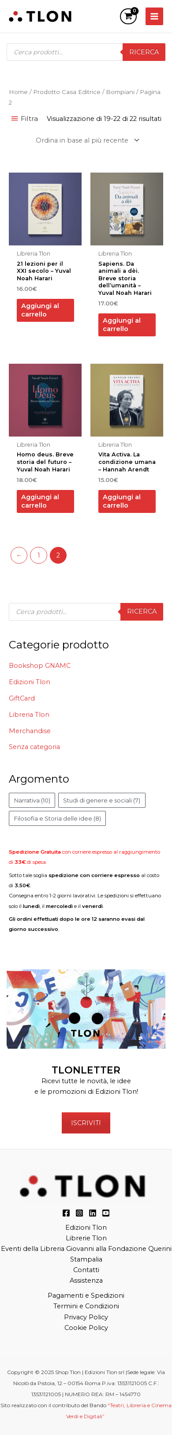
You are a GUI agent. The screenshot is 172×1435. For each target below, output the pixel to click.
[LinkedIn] (93, 1213)
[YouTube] (106, 1213)
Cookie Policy (86, 1328)
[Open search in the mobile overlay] (86, 52)
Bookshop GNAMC (40, 666)
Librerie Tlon (86, 1238)
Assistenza (86, 1280)
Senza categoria (34, 747)
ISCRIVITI (86, 1123)
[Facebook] (66, 1213)
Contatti (86, 1270)
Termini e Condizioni (86, 1306)
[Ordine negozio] (86, 140)
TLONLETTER (86, 1070)
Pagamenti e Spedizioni (86, 1295)
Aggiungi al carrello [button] (40, 310)
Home (18, 91)
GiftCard (22, 698)
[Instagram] (79, 1213)
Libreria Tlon (29, 715)
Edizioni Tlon (29, 682)
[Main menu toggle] (154, 16)
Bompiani (120, 91)
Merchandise (30, 731)
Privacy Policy (86, 1317)
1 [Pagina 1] (38, 555)
